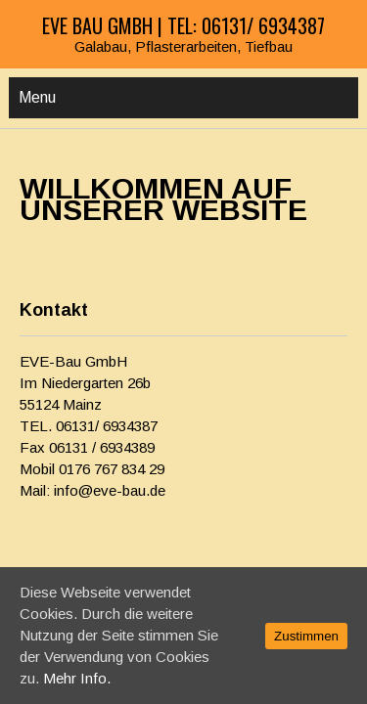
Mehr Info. (77, 678)
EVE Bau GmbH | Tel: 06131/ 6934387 (183, 25)
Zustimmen (306, 636)
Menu (37, 97)
